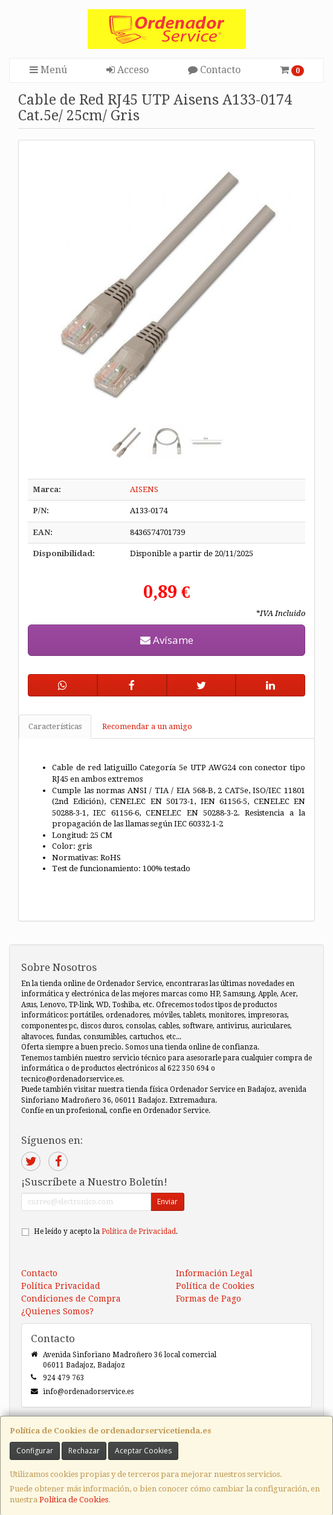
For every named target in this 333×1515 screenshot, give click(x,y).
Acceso (127, 70)
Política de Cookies (73, 1499)
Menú (48, 70)
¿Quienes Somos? (57, 1311)
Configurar (34, 1450)
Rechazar (84, 1450)
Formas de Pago (208, 1298)
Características (55, 726)
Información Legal (214, 1273)
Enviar (167, 1201)
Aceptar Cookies (143, 1450)
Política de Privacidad (139, 1231)
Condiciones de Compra (71, 1298)
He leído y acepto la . (106, 1231)
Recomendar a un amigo (147, 726)
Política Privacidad (60, 1286)
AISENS (144, 489)
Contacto (214, 70)
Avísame (166, 640)
